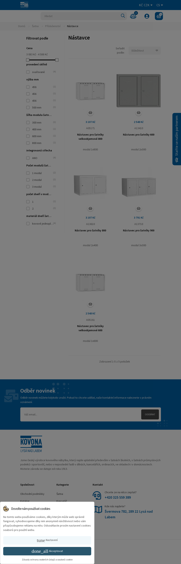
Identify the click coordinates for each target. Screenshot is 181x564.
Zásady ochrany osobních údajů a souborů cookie (47, 559)
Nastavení (47, 540)
